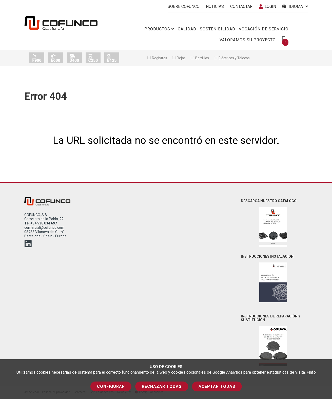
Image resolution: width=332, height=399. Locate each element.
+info (311, 372)
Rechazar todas (162, 386)
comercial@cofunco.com (44, 227)
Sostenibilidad (217, 29)
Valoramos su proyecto (248, 39)
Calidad (187, 29)
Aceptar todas (217, 386)
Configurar (111, 386)
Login (267, 6)
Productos (159, 29)
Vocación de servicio (263, 29)
